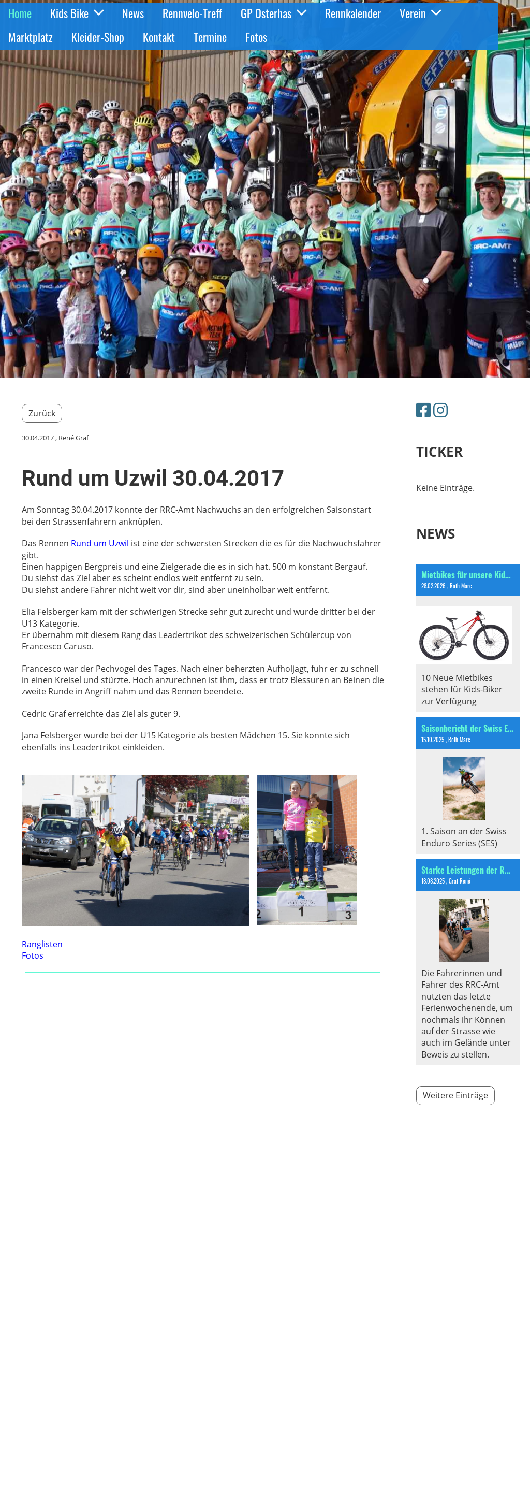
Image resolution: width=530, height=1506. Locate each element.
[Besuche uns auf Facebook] (423, 410)
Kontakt (159, 36)
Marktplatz (30, 36)
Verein (420, 13)
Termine (210, 36)
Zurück (41, 413)
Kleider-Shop (97, 36)
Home (20, 13)
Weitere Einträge (455, 1095)
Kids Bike (77, 13)
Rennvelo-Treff (192, 13)
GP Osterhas (273, 13)
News (133, 13)
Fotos (256, 36)
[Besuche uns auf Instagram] (440, 410)
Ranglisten (42, 944)
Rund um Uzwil (100, 543)
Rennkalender (353, 13)
